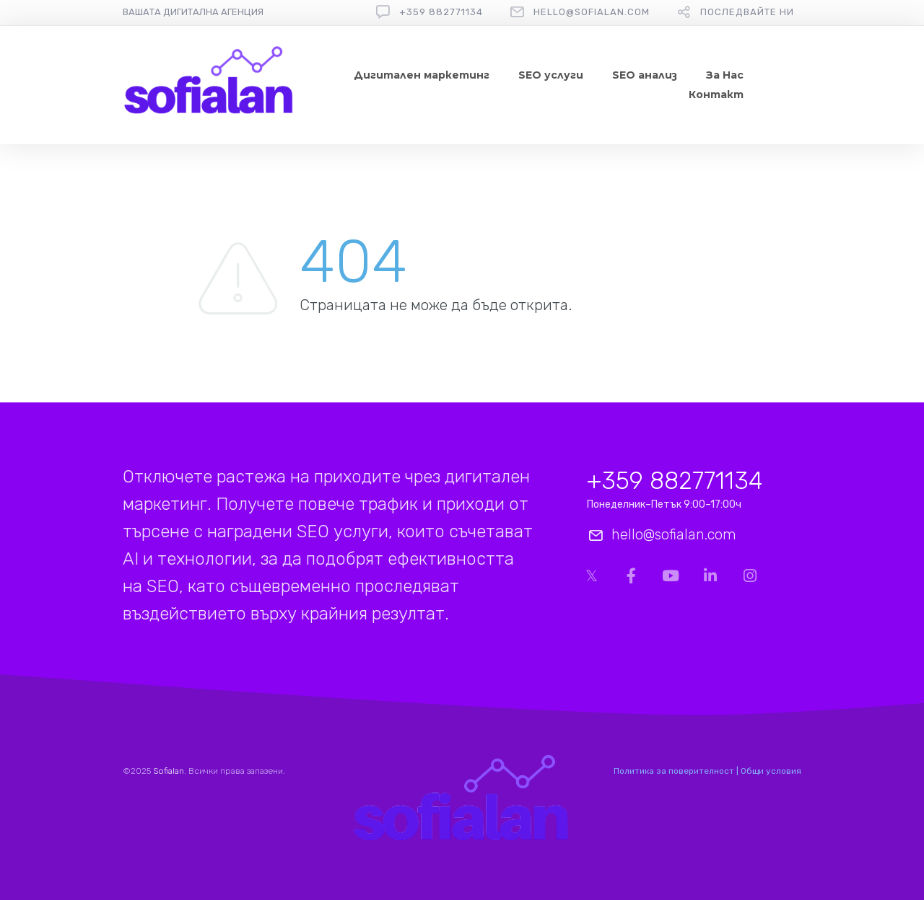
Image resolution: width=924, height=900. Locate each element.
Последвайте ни (747, 11)
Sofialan (168, 771)
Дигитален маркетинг (421, 75)
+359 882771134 (441, 11)
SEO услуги (550, 75)
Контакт (716, 94)
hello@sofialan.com (591, 11)
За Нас (725, 75)
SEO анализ (644, 75)
